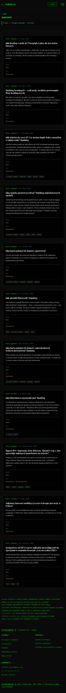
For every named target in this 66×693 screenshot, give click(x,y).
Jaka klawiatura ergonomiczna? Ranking (25, 398)
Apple (8, 487)
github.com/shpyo (42, 640)
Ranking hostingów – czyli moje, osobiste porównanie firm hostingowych (32, 92)
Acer (7, 584)
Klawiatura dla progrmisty (11, 611)
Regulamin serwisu (9, 652)
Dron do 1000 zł (26, 611)
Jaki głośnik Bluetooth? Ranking (21, 298)
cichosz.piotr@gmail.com (12, 668)
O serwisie (6, 644)
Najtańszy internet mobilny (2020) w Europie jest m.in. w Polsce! (33, 505)
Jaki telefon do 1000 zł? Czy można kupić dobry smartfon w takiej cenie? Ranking (33, 139)
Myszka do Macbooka (28, 616)
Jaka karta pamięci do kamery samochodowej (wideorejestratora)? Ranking (28, 349)
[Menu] (62, 5)
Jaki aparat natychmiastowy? (12, 608)
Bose (7, 332)
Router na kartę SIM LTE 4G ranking (35, 602)
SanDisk (37, 282)
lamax (28, 235)
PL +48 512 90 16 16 (10, 671)
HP (17, 584)
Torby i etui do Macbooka (10, 619)
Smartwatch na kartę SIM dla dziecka (35, 608)
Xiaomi (42, 177)
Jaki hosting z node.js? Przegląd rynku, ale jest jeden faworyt (31, 45)
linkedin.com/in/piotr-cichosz (48, 648)
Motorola (22, 177)
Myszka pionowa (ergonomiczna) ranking (30, 599)
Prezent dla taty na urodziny (12, 602)
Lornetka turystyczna (52, 599)
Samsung (30, 282)
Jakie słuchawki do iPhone (45, 616)
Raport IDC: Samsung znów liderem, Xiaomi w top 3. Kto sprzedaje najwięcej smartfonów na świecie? (33, 452)
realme (35, 177)
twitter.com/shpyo (43, 644)
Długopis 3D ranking (56, 608)
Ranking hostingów (40, 613)
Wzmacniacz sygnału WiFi (41, 611)
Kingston (22, 282)
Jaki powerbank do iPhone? (29, 619)
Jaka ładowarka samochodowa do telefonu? (16, 605)
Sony (32, 332)
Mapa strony (7, 656)
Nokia (29, 177)
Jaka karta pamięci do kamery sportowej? (26, 251)
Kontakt (5, 648)
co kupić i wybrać (12, 177)
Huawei (22, 235)
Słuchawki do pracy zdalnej (41, 605)
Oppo (33, 235)
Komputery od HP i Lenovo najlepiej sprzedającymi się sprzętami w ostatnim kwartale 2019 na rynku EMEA (32, 549)
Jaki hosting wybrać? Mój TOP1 (23, 613)
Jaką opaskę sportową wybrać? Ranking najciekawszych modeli (33, 194)
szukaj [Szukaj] (52, 5)
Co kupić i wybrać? (10, 640)
